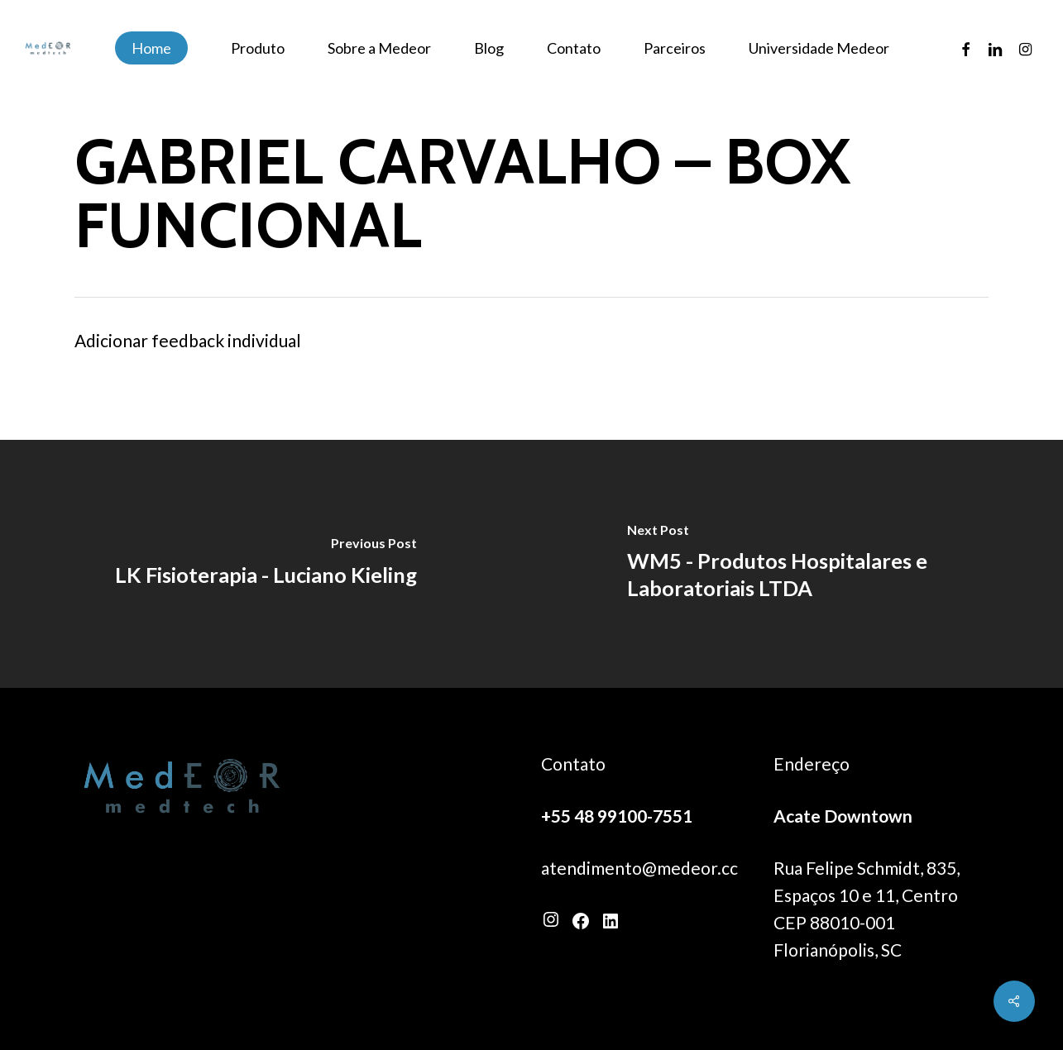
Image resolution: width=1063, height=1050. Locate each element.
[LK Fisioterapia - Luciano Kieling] (266, 564)
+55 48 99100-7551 (616, 815)
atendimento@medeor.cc (639, 867)
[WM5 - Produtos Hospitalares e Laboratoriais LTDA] (798, 564)
